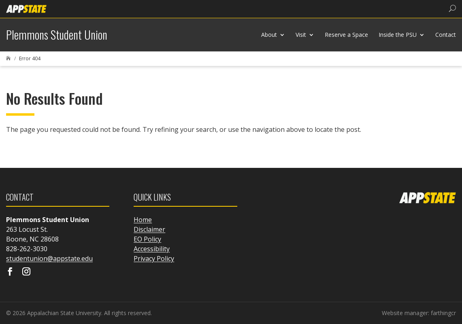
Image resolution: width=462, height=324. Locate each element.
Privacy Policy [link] (154, 258)
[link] (26, 8)
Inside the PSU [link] (398, 34)
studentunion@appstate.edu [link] (49, 258)
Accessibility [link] (152, 248)
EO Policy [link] (147, 239)
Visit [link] (301, 34)
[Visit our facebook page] (10, 272)
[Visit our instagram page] (26, 272)
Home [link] (143, 219)
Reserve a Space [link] (346, 34)
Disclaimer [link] (149, 229)
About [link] (269, 34)
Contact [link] (445, 34)
